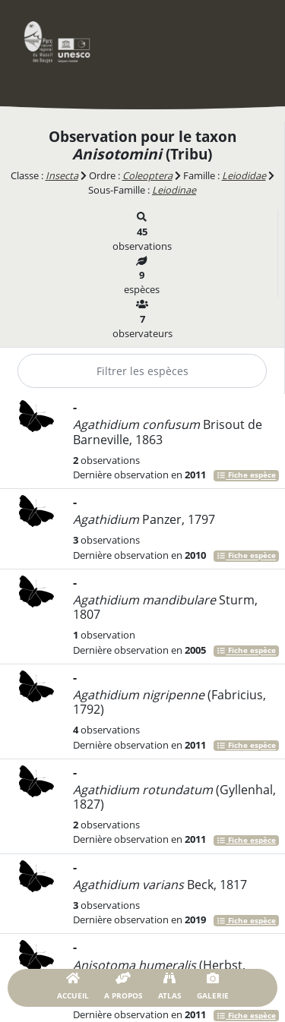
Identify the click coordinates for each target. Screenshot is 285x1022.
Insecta (62, 175)
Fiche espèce (246, 476)
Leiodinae (174, 190)
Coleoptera (147, 175)
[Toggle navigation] (243, 41)
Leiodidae (244, 175)
